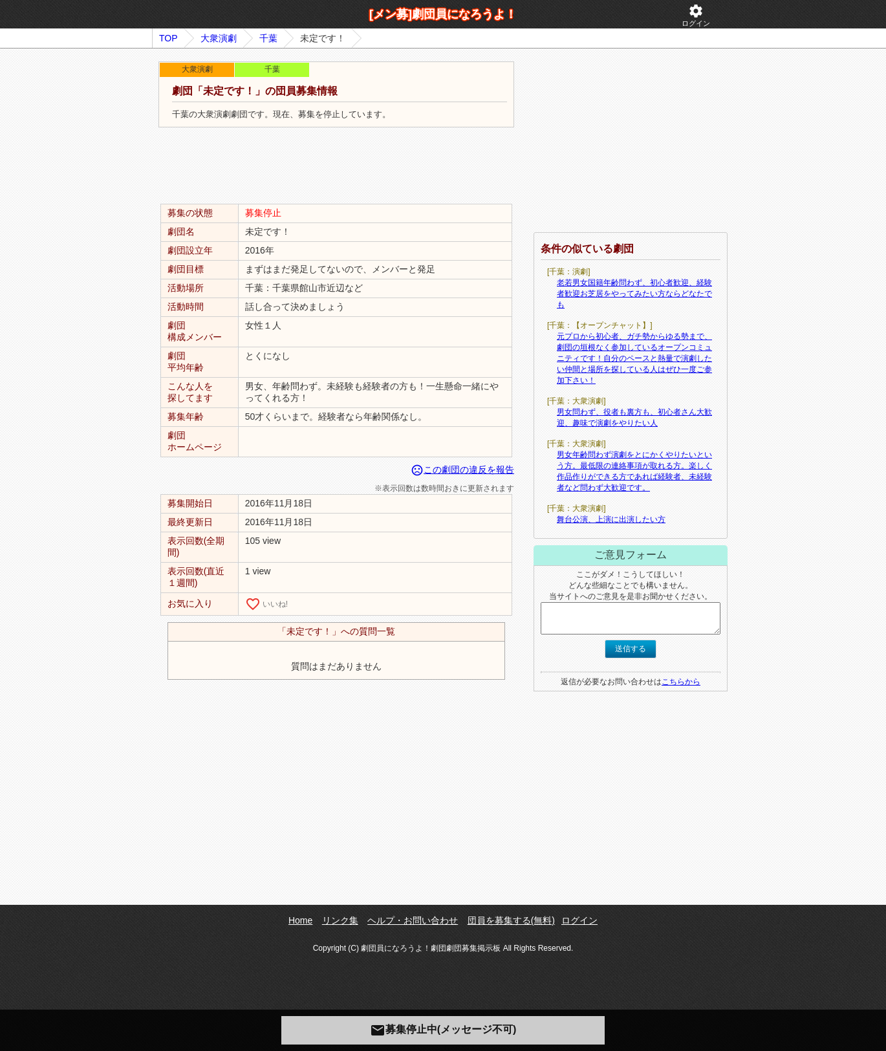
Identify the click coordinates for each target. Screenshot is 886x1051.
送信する (630, 648)
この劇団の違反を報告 (462, 469)
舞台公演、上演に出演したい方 (611, 519)
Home (300, 920)
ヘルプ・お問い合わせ (412, 920)
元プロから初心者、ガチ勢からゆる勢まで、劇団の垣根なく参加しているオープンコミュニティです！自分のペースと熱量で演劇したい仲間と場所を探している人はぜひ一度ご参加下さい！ (634, 358)
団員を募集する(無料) (511, 920)
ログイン (696, 15)
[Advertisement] (336, 166)
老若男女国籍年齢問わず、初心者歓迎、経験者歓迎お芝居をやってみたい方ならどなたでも (634, 293)
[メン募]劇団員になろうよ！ (443, 14)
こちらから (681, 681)
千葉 (268, 38)
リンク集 (340, 920)
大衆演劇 (218, 38)
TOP (168, 38)
